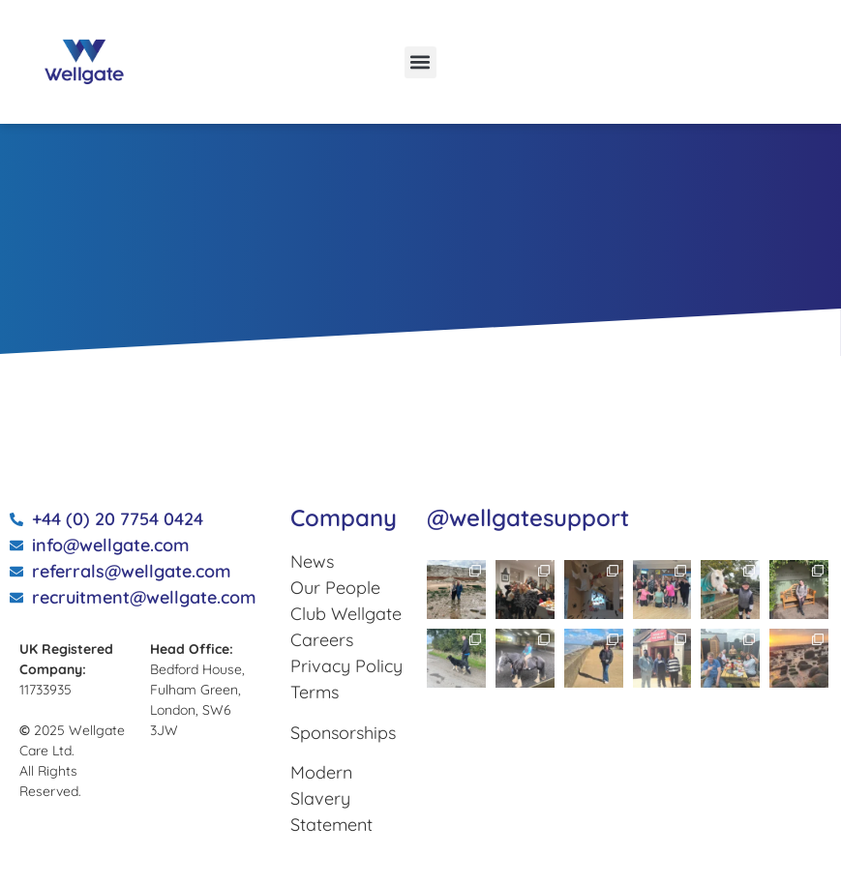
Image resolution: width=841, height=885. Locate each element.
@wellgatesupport (528, 517)
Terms (314, 692)
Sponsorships (343, 733)
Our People (335, 587)
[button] (420, 62)
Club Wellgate (346, 614)
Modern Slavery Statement (331, 798)
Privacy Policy (346, 666)
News (312, 561)
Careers (321, 640)
